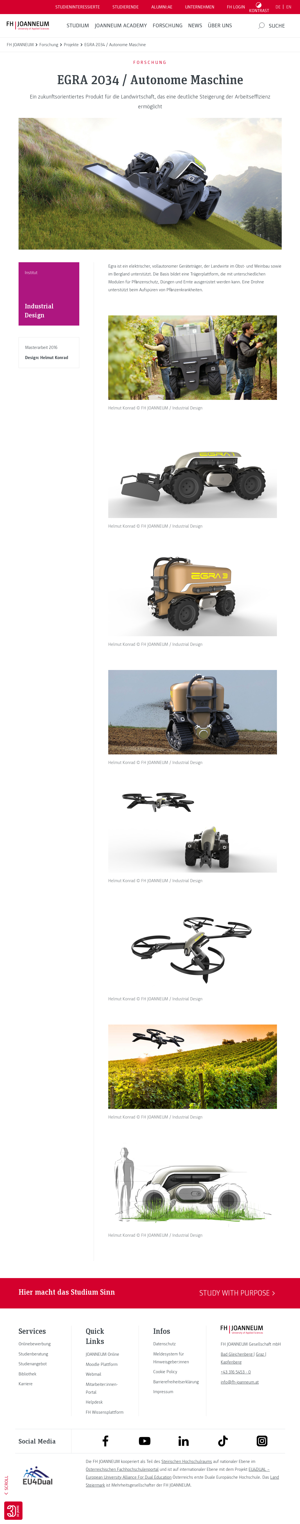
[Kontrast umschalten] (259, 7)
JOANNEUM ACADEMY (121, 25)
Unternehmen (199, 7)
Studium (78, 25)
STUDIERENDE (125, 7)
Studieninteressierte (77, 7)
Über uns (220, 25)
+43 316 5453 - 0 (236, 1390)
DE (278, 7)
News (195, 25)
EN (288, 7)
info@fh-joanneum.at (240, 1400)
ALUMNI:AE (161, 7)
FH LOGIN (236, 7)
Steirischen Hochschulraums (186, 1479)
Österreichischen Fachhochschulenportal (122, 1487)
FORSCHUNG (167, 25)
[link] (38, 1362)
